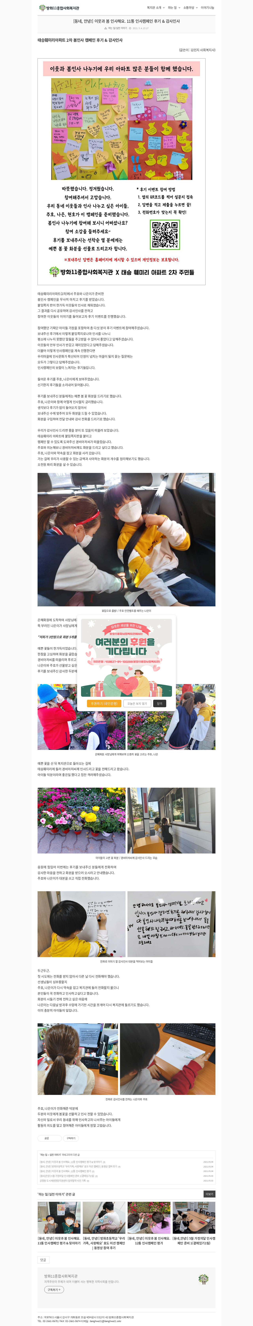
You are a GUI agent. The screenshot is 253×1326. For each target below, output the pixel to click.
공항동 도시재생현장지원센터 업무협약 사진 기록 (63, 1180)
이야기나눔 (207, 7)
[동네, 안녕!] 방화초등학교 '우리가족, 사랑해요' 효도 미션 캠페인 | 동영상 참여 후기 (78, 1166)
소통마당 (190, 7)
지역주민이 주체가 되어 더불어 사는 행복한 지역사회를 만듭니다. (81, 1281)
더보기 (209, 1194)
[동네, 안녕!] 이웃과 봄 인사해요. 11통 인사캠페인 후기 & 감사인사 (126, 21)
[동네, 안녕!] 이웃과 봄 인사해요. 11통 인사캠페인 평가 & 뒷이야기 (71, 1162)
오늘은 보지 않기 (137, 703)
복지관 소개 (156, 7)
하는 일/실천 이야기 (117, 28)
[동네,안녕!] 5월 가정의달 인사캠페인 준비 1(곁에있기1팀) (67, 1176)
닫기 (159, 703)
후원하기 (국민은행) (104, 703)
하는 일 (174, 7)
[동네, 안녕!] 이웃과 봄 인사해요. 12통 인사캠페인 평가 (65, 1171)
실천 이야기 (55, 1155)
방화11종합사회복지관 (61, 1276)
